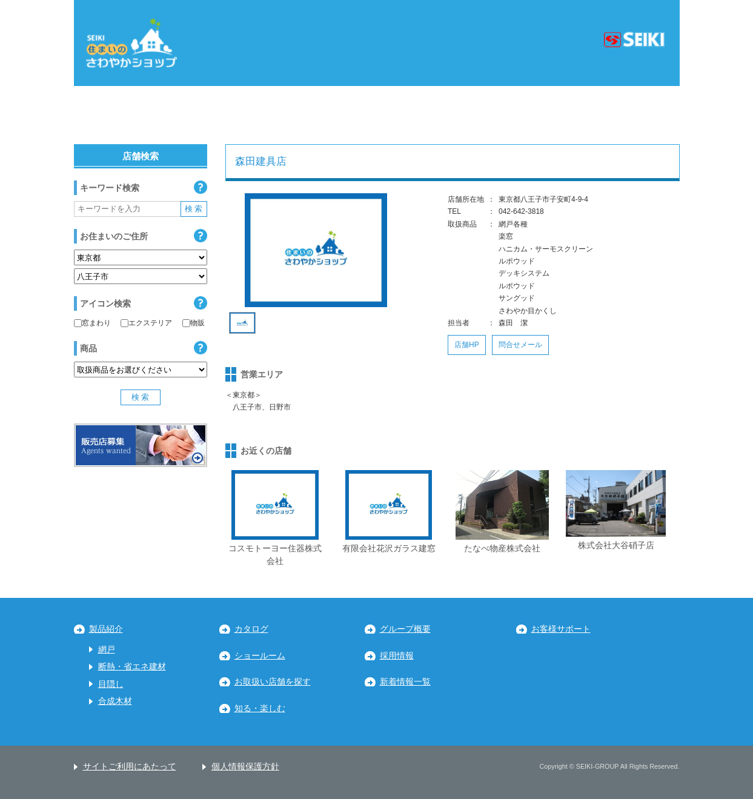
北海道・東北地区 (131, 115)
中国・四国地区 (507, 115)
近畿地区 (407, 115)
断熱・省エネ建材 (132, 666)
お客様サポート (561, 629)
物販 (193, 323)
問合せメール (520, 344)
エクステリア (146, 323)
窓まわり (92, 323)
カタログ (251, 629)
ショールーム (259, 655)
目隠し (111, 684)
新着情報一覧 (405, 681)
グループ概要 (405, 629)
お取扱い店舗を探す (272, 681)
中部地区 (321, 115)
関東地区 (235, 115)
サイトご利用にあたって (129, 766)
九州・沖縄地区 (621, 115)
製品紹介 (106, 629)
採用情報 (397, 655)
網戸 (106, 649)
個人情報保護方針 (245, 766)
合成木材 (115, 701)
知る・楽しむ (259, 708)
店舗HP (466, 344)
